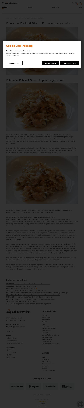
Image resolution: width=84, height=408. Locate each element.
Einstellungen (14, 63)
